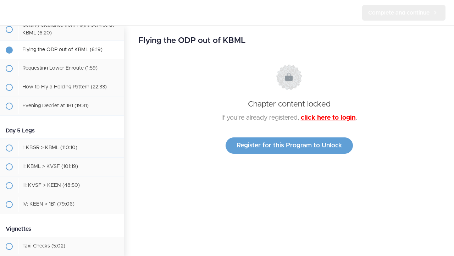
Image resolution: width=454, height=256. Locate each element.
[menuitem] (115, 12)
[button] (9, 12)
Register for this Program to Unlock (289, 145)
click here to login (328, 118)
